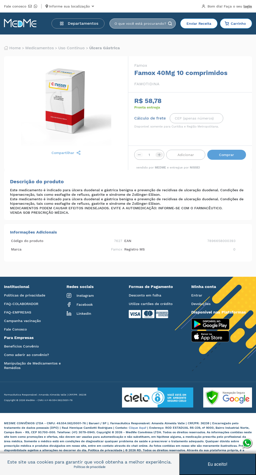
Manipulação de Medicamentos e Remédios (32, 365)
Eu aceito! (217, 464)
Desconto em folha (145, 295)
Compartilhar (66, 152)
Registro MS (134, 249)
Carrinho (235, 24)
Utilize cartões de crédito (150, 304)
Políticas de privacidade (24, 295)
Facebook (79, 304)
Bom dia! (227, 6)
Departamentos (79, 23)
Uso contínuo (71, 48)
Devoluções (200, 304)
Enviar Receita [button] (198, 24)
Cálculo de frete (150, 118)
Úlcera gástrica (104, 48)
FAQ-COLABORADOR (21, 304)
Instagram (80, 295)
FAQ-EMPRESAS (17, 312)
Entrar (196, 295)
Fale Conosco (15, 329)
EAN (127, 241)
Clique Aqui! (138, 428)
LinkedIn (78, 313)
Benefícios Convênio (21, 346)
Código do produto (27, 241)
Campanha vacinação (22, 321)
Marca (16, 249)
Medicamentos (39, 48)
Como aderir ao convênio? (26, 355)
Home (12, 48)
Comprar (226, 155)
